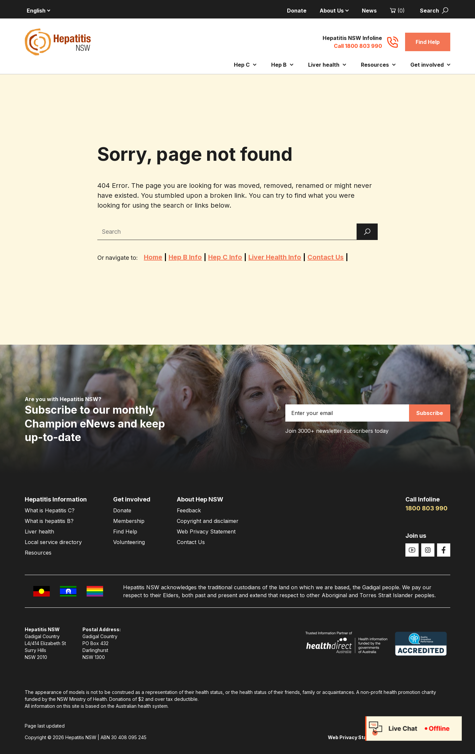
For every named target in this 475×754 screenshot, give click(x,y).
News (369, 10)
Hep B (282, 64)
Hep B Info (185, 257)
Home (153, 257)
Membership (128, 521)
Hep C (245, 64)
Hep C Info (225, 257)
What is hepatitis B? (49, 521)
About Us (334, 10)
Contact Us (325, 257)
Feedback (189, 510)
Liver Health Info (274, 257)
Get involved (430, 64)
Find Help (428, 42)
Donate (296, 10)
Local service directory (53, 542)
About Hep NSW (200, 499)
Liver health (327, 64)
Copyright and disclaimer (207, 521)
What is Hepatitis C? (50, 510)
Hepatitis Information (56, 499)
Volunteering (129, 542)
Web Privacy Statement (206, 531)
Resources (378, 64)
